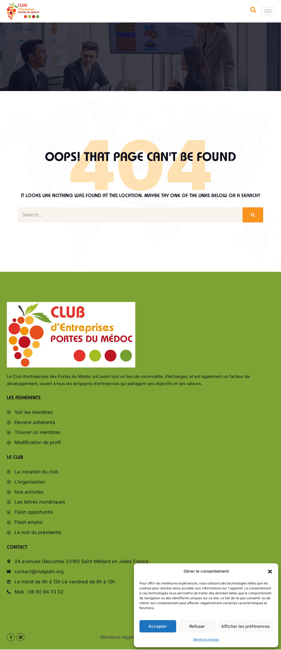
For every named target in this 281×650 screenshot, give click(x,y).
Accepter (157, 626)
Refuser (197, 626)
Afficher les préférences (245, 626)
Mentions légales (206, 639)
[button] (270, 571)
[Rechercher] (253, 214)
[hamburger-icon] (268, 11)
